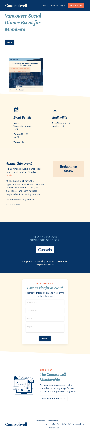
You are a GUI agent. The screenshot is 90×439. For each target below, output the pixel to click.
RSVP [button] (9, 42)
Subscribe (55, 429)
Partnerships (54, 433)
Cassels (8, 175)
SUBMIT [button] (45, 340)
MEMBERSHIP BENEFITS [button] (53, 404)
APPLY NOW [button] (76, 5)
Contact (45, 429)
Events (45, 5)
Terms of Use (40, 426)
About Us (54, 5)
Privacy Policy (53, 426)
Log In (62, 5)
